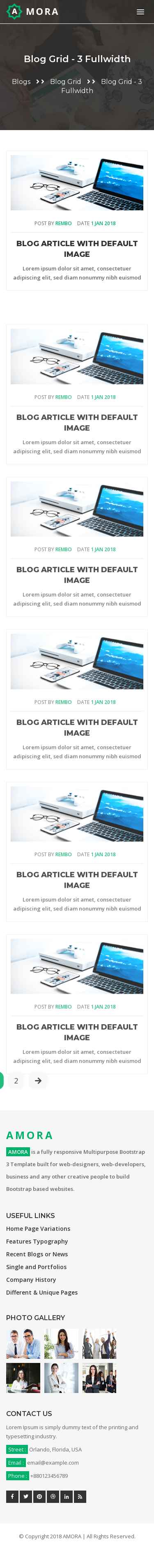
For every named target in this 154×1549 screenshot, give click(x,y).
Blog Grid (65, 82)
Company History (31, 1279)
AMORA (30, 1135)
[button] (139, 11)
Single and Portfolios (36, 1267)
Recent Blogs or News (37, 1254)
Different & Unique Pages (42, 1292)
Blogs (21, 82)
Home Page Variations (38, 1228)
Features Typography (37, 1241)
